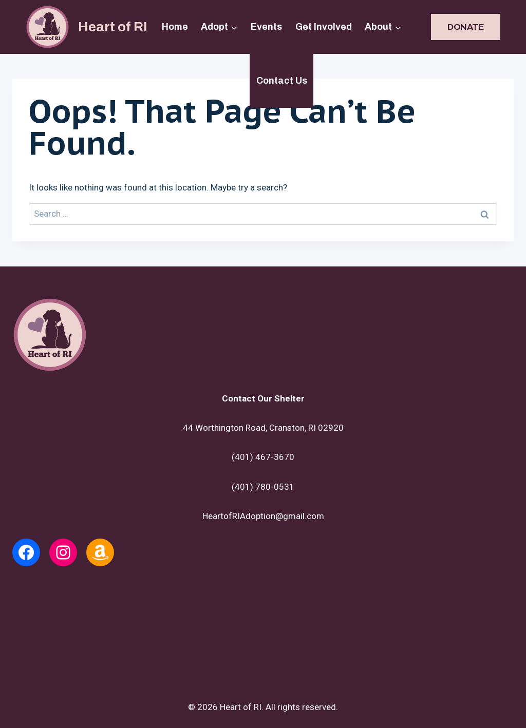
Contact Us (281, 80)
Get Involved (323, 27)
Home (175, 27)
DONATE (465, 27)
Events (266, 27)
